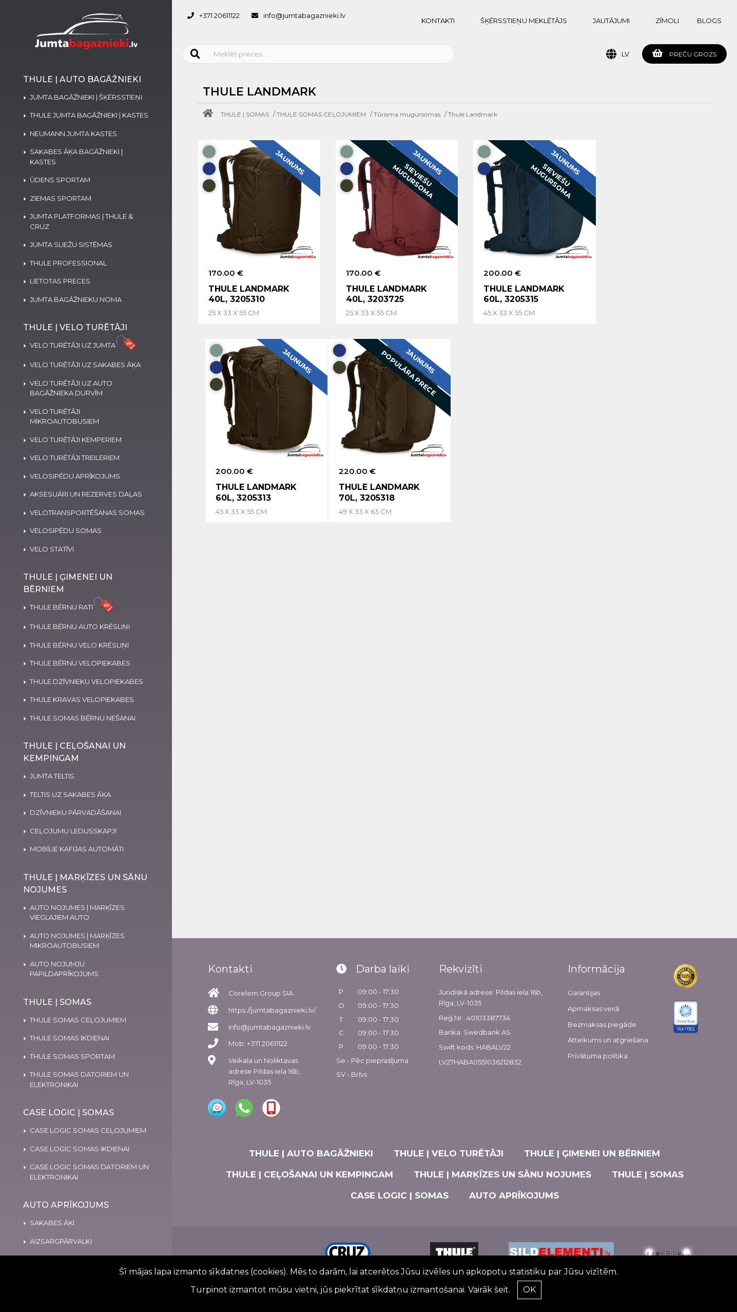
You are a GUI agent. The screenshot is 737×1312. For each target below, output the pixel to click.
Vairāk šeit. (489, 1290)
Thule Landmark (472, 114)
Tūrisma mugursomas (407, 114)
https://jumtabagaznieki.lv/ (272, 1010)
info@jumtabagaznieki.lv (304, 15)
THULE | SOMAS (245, 114)
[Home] (210, 114)
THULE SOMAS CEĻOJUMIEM (321, 114)
